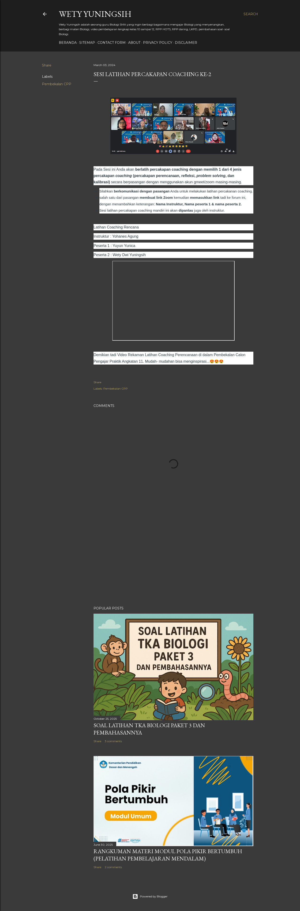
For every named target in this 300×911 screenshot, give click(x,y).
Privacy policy (157, 43)
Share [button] (46, 65)
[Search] (251, 14)
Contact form (112, 43)
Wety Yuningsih (95, 13)
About (134, 43)
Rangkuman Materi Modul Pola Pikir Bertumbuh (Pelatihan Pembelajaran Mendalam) (168, 855)
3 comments (113, 741)
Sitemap (87, 43)
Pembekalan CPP (56, 84)
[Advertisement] (173, 561)
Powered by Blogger (150, 896)
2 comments (113, 867)
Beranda (68, 43)
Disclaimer (186, 43)
